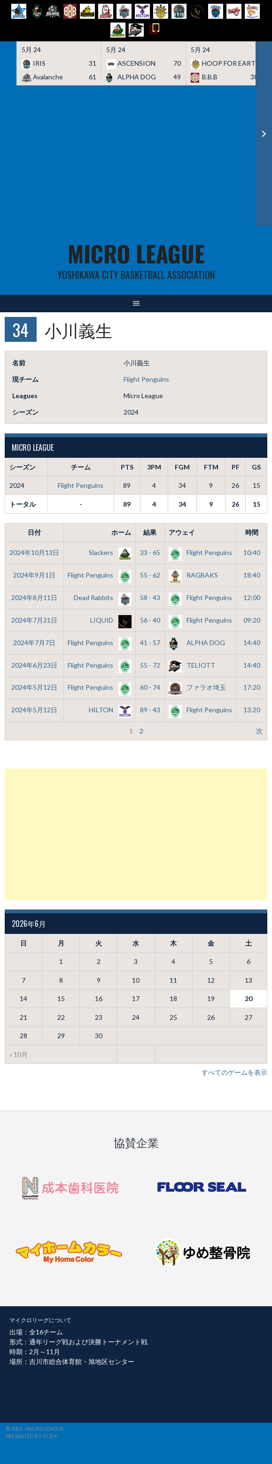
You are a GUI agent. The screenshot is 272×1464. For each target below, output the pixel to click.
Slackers (108, 552)
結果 (149, 532)
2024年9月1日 (34, 575)
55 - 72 (150, 665)
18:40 (251, 575)
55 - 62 (150, 575)
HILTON (108, 710)
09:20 (251, 620)
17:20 (251, 687)
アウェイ (182, 532)
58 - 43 (150, 597)
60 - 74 (150, 687)
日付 (34, 532)
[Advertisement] (136, 156)
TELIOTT (192, 665)
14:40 (251, 643)
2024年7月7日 (34, 643)
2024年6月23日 (34, 665)
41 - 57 (150, 643)
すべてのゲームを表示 (234, 1072)
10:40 (251, 552)
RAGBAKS (193, 575)
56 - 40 (150, 620)
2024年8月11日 (34, 597)
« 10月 (18, 1054)
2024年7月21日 (34, 620)
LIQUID (109, 620)
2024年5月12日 (34, 687)
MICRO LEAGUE (136, 253)
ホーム (121, 532)
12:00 (251, 597)
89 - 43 (150, 710)
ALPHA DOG (197, 643)
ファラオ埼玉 (197, 687)
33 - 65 (150, 552)
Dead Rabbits (101, 597)
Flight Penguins (146, 379)
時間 (251, 532)
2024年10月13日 (34, 552)
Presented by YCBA (31, 1436)
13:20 (251, 710)
